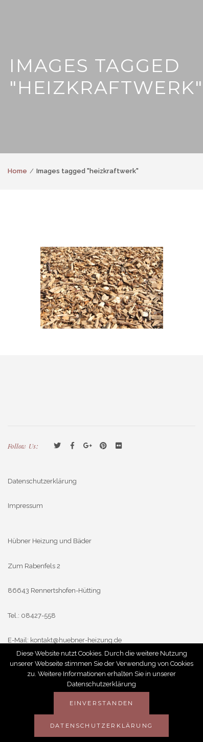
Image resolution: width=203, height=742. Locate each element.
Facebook (72, 446)
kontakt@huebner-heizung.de (76, 640)
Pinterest (103, 446)
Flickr (118, 446)
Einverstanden (102, 703)
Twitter (57, 446)
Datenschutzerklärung (42, 481)
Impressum (25, 505)
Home (17, 171)
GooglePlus (88, 446)
